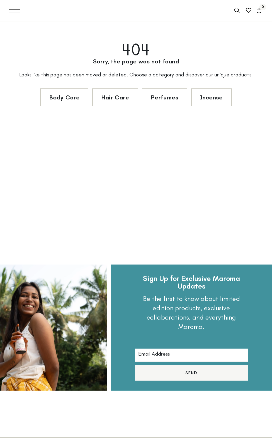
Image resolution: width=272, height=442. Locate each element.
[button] (14, 10)
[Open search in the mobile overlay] (237, 11)
